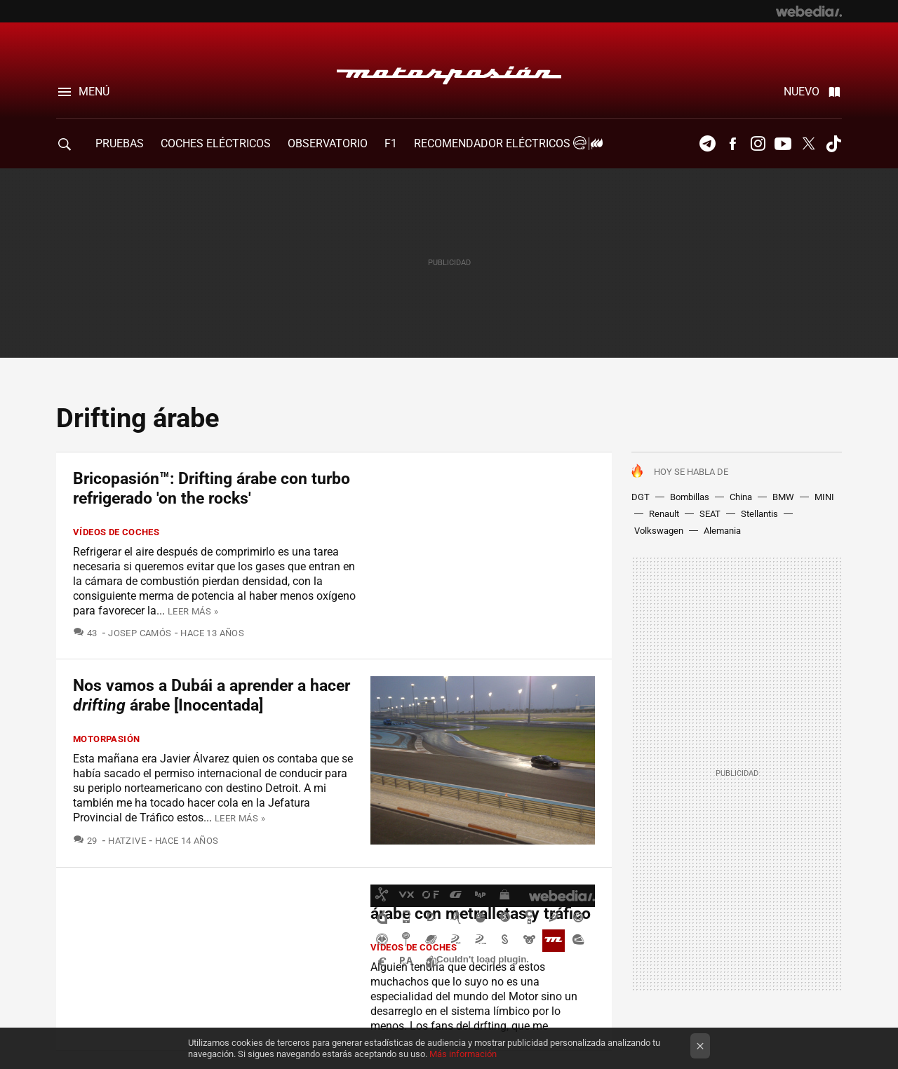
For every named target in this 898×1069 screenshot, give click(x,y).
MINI (824, 497)
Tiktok (833, 143)
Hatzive (127, 840)
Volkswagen (658, 530)
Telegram (707, 143)
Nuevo (801, 91)
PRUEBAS (119, 143)
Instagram (757, 143)
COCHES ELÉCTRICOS (216, 143)
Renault (664, 514)
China (741, 497)
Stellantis (759, 514)
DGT (640, 497)
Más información (463, 1054)
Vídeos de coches (116, 532)
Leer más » (193, 611)
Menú (94, 91)
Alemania (722, 530)
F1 (390, 143)
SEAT (710, 514)
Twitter (808, 143)
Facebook (732, 143)
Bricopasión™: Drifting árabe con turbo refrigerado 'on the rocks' (211, 488)
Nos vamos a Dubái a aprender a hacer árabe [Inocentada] (211, 695)
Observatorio (328, 143)
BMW (783, 497)
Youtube (783, 143)
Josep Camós (139, 633)
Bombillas (689, 497)
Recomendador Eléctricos (506, 143)
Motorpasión (449, 71)
